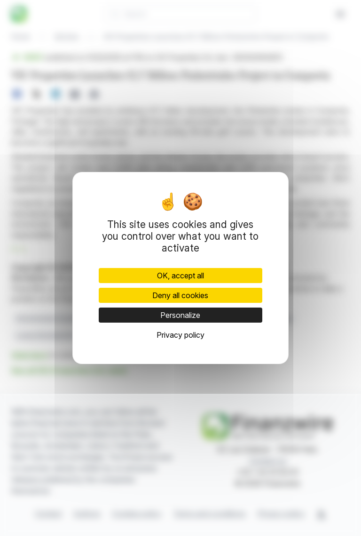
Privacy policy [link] (180, 335)
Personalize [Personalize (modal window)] (180, 315)
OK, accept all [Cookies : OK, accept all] (180, 275)
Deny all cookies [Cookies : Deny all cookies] (180, 295)
